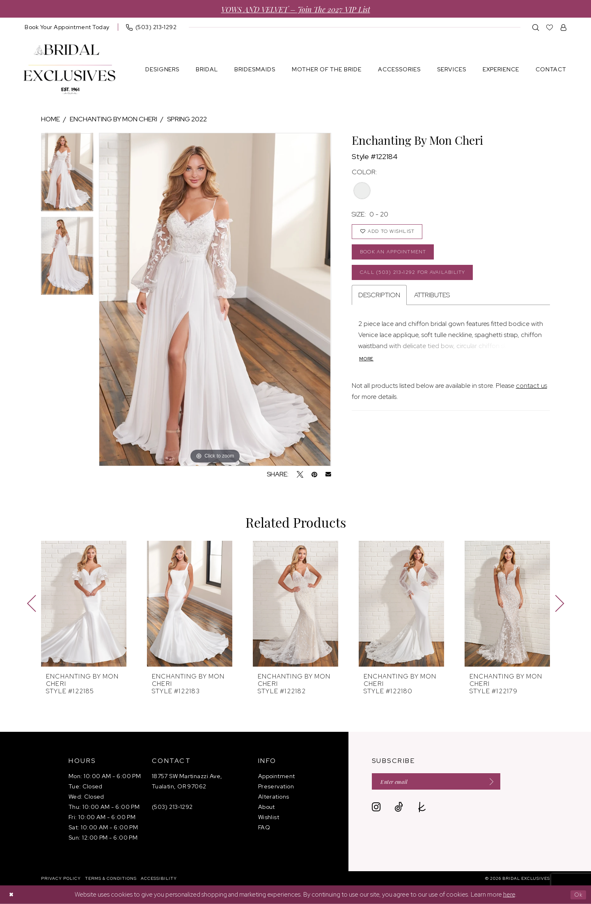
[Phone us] (151, 27)
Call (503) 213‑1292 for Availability (419, 278)
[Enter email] (443, 782)
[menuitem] (67, 27)
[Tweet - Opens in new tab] (300, 474)
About (266, 807)
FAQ (264, 827)
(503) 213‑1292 (172, 807)
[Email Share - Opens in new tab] (328, 474)
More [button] (367, 366)
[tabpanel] (67, 175)
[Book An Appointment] (67, 27)
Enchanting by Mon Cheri (113, 119)
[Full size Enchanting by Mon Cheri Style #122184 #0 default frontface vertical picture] (214, 299)
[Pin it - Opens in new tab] (314, 474)
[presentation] (83, 604)
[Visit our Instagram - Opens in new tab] (376, 809)
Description (379, 302)
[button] (563, 27)
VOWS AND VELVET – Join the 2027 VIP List (295, 9)
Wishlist (268, 817)
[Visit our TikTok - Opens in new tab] (398, 809)
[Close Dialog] (12, 895)
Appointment (276, 776)
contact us (531, 393)
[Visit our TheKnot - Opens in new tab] (422, 809)
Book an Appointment (397, 255)
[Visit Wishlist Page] (550, 27)
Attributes (432, 302)
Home (50, 119)
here (509, 894)
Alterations (273, 796)
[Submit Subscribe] (502, 782)
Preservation (276, 786)
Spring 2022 (187, 119)
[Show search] (536, 27)
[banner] (69, 69)
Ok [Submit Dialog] (577, 894)
